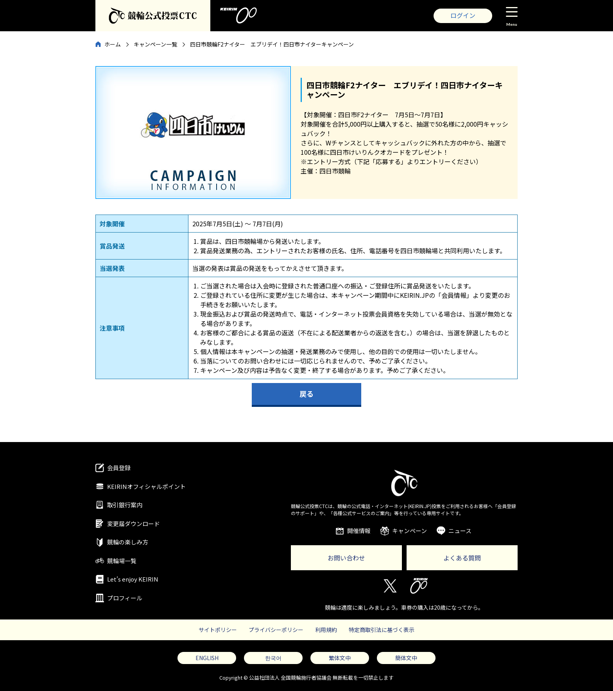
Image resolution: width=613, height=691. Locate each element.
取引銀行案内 (124, 505)
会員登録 (119, 468)
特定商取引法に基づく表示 (381, 630)
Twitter (389, 586)
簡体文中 (406, 658)
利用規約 (326, 630)
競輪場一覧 (121, 561)
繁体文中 (340, 658)
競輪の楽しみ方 (127, 542)
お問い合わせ (346, 557)
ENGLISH (207, 658)
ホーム (112, 44)
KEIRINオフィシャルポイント (146, 486)
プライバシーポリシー (276, 630)
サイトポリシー (218, 630)
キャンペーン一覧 (155, 44)
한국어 (273, 658)
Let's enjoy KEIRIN (132, 579)
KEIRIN (419, 586)
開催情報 (359, 530)
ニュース (459, 530)
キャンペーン (409, 530)
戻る (306, 393)
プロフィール (124, 598)
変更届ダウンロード (133, 523)
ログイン (462, 15)
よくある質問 (462, 557)
